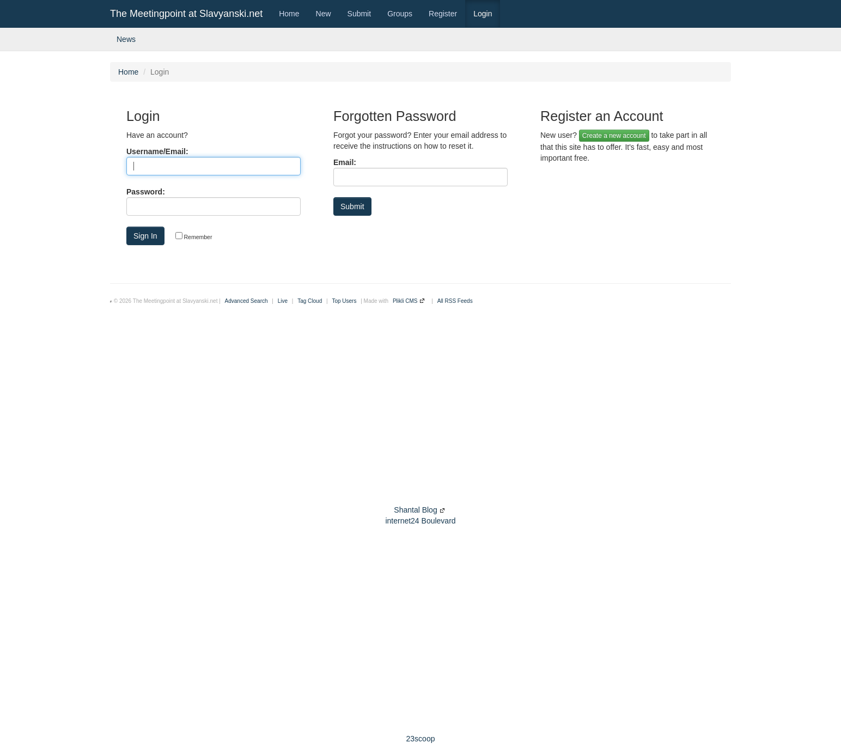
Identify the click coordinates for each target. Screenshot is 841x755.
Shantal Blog (415, 510)
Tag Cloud (309, 301)
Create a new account (614, 135)
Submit (359, 13)
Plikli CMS (405, 301)
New (323, 13)
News (126, 39)
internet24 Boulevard (420, 520)
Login (482, 13)
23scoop (420, 738)
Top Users (344, 301)
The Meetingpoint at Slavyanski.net (186, 13)
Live (283, 301)
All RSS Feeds (455, 301)
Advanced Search (246, 301)
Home (289, 13)
